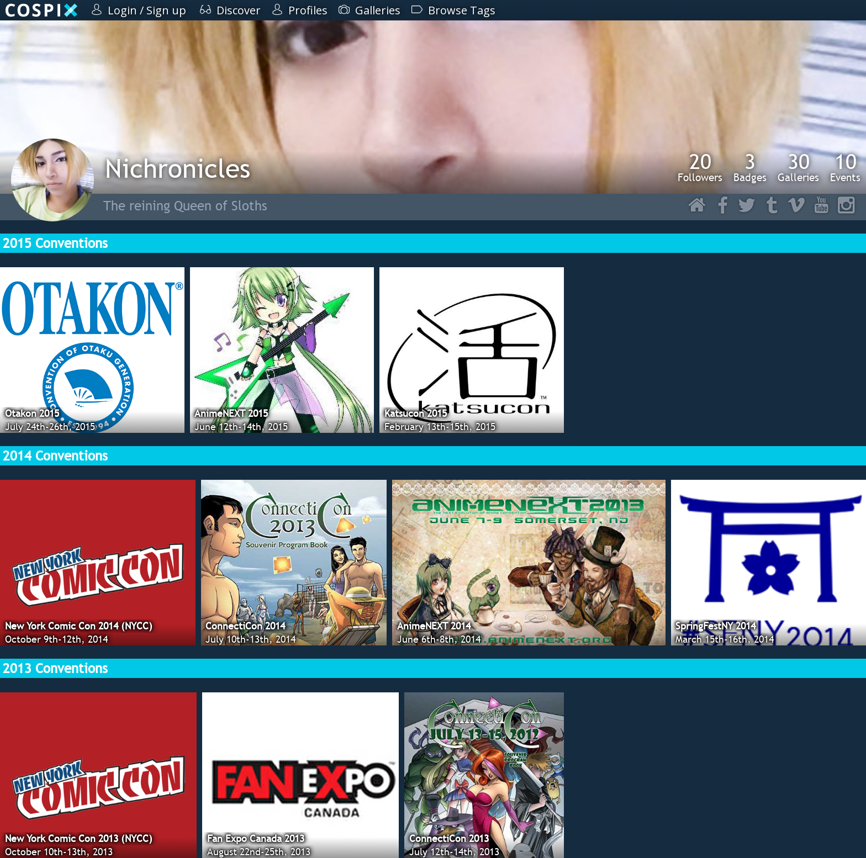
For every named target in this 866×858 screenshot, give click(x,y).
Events (845, 167)
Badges (750, 167)
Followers (700, 167)
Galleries (798, 167)
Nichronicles (177, 168)
